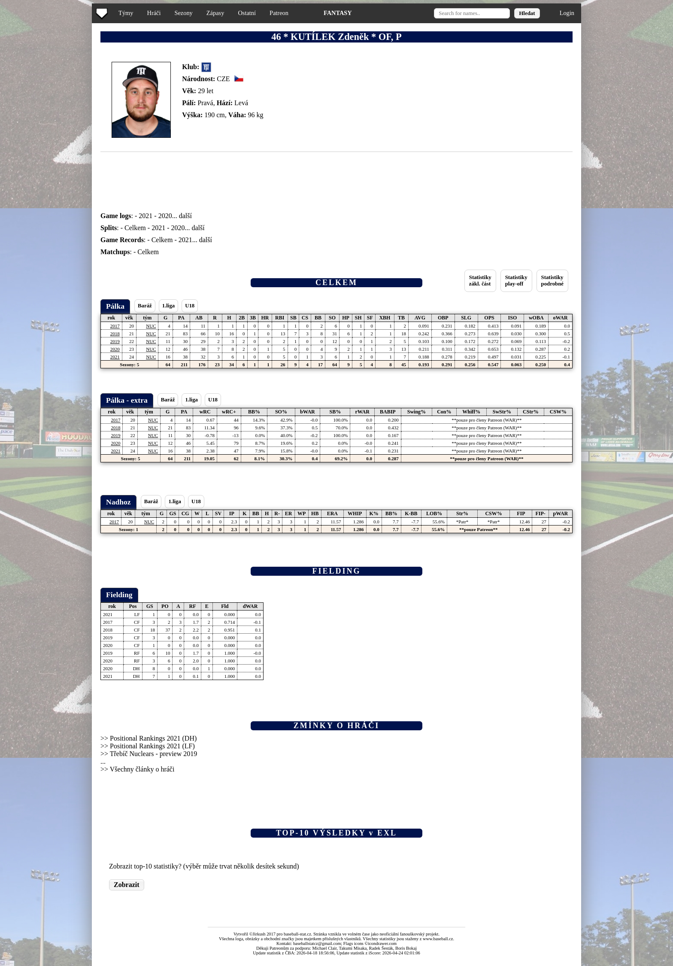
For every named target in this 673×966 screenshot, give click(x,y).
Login (567, 12)
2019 (115, 341)
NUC (151, 325)
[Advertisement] (35, 172)
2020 (165, 215)
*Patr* (462, 521)
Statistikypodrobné (552, 280)
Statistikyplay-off (516, 280)
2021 (145, 215)
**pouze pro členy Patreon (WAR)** (486, 419)
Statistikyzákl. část (480, 280)
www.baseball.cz (438, 938)
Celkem (135, 227)
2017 (115, 325)
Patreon (279, 12)
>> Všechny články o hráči (137, 769)
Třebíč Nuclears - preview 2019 (153, 753)
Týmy (125, 12)
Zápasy (215, 12)
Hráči (154, 12)
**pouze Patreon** (478, 529)
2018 (115, 333)
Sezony (183, 12)
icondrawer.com (382, 943)
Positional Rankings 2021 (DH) (153, 738)
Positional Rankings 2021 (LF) (152, 746)
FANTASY (338, 12)
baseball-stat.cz (297, 934)
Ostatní (247, 12)
